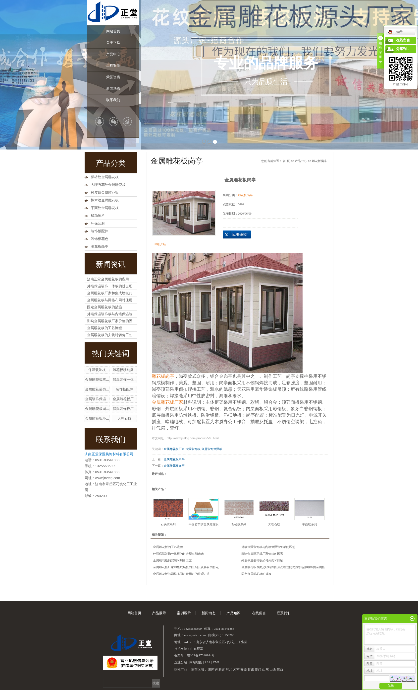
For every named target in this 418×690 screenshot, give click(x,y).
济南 (211, 669)
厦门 (258, 669)
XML (215, 662)
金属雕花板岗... (97, 409)
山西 (272, 669)
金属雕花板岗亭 (174, 459)
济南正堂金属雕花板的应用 (108, 279)
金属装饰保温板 (211, 449)
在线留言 (259, 613)
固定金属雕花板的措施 (104, 307)
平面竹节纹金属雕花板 (203, 524)
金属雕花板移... (97, 380)
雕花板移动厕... (125, 370)
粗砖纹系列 (238, 524)
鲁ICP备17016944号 (201, 655)
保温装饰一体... (125, 380)
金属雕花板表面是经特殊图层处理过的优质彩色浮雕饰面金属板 (283, 567)
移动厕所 (98, 216)
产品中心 (113, 54)
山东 (265, 669)
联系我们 (113, 100)
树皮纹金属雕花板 (105, 192)
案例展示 (184, 613)
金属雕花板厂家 (174, 449)
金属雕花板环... (97, 418)
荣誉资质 (113, 77)
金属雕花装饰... (97, 389)
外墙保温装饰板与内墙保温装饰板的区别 (268, 547)
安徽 (243, 669)
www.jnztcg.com (107, 478)
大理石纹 (124, 418)
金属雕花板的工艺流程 (104, 328)
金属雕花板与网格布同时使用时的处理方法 (181, 574)
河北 (229, 669)
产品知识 (233, 613)
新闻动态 (113, 88)
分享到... (402, 49)
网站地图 (195, 662)
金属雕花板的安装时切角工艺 (109, 335)
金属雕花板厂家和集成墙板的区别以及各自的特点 (186, 567)
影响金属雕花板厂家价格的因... (111, 321)
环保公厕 (98, 223)
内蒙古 (220, 669)
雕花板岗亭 (99, 246)
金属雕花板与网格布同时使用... (111, 300)
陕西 (280, 669)
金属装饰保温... (97, 399)
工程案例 (113, 66)
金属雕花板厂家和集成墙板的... (111, 293)
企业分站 (180, 662)
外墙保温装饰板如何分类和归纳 (262, 560)
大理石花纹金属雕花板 (108, 185)
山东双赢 (196, 649)
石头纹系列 (168, 524)
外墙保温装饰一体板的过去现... (111, 286)
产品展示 (159, 613)
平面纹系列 (309, 524)
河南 (236, 669)
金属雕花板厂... (125, 399)
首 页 (286, 161)
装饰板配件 (99, 231)
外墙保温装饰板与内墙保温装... (111, 314)
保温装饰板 (97, 370)
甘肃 (251, 669)
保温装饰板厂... (125, 409)
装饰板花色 (99, 239)
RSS (207, 662)
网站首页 (113, 31)
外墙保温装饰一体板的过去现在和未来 (178, 553)
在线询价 (237, 234)
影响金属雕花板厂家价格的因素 (262, 553)
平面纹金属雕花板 (105, 208)
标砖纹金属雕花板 (105, 177)
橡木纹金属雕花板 (105, 200)
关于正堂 (113, 43)
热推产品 (180, 669)
